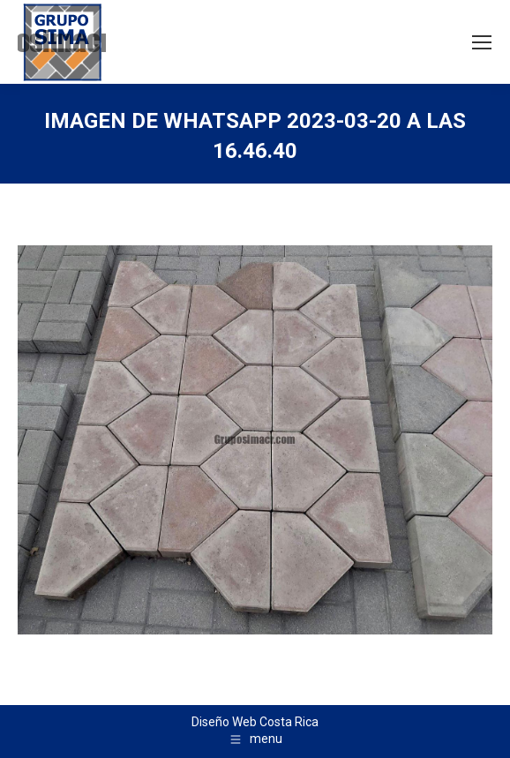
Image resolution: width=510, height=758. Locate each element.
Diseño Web (224, 722)
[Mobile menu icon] (481, 42)
